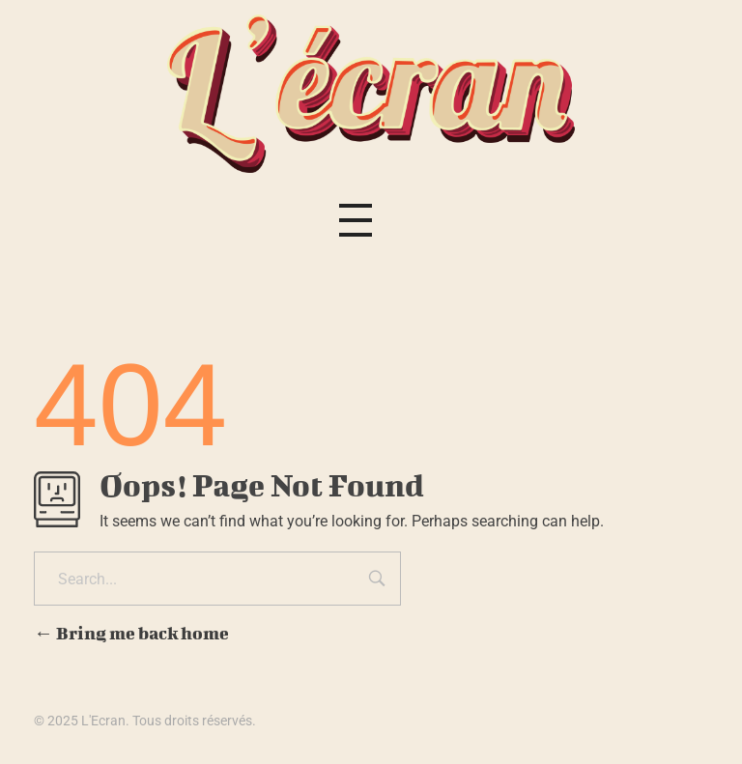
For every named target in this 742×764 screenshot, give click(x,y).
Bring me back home (131, 633)
